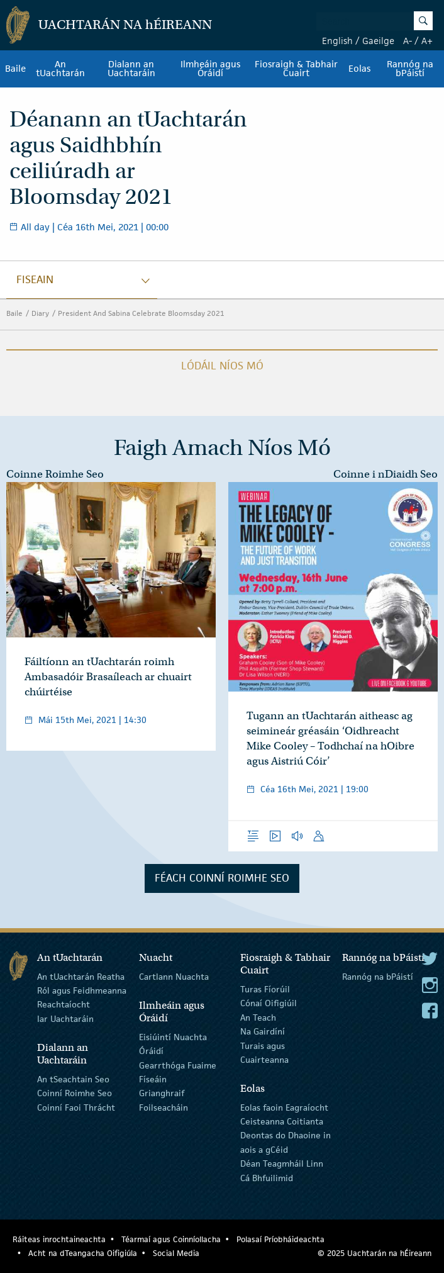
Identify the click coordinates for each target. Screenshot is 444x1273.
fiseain (34, 279)
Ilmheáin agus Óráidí (210, 69)
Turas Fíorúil (265, 989)
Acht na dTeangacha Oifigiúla (82, 1253)
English (337, 41)
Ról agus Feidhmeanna (81, 990)
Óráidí (151, 1051)
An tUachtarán (60, 69)
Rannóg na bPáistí (410, 69)
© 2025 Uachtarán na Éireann (374, 1253)
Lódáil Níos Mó (222, 366)
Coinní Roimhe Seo (74, 1093)
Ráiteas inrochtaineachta (59, 1239)
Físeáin (153, 1079)
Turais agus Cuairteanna (264, 1052)
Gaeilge (378, 41)
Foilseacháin (163, 1107)
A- (407, 41)
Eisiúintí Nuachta (173, 1037)
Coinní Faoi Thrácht (76, 1107)
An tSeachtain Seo (73, 1079)
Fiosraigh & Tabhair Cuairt (296, 69)
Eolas (359, 68)
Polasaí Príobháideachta (280, 1239)
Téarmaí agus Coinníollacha (171, 1239)
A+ (427, 41)
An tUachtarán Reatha (81, 976)
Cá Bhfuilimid (266, 1177)
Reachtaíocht (63, 1004)
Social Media (176, 1253)
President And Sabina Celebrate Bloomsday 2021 (141, 313)
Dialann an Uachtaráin (131, 69)
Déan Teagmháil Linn (281, 1163)
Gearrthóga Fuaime (177, 1064)
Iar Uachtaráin (65, 1018)
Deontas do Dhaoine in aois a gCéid (285, 1142)
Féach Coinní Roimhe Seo (222, 878)
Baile (15, 68)
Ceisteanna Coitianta (281, 1121)
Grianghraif (161, 1093)
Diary (40, 313)
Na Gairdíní (262, 1031)
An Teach (258, 1017)
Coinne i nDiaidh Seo (385, 474)
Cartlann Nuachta (174, 976)
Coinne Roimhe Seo (55, 474)
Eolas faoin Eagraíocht (284, 1107)
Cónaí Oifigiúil (268, 1003)
